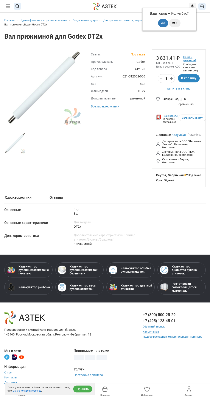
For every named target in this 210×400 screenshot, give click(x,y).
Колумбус (179, 135)
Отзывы (56, 198)
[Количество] (166, 78)
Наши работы (170, 116)
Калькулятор (151, 332)
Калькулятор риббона (28, 287)
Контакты (10, 378)
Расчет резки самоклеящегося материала (178, 288)
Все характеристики (105, 106)
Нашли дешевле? (189, 58)
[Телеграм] (6, 357)
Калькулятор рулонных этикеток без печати (78, 270)
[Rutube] (14, 357)
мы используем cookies (26, 390)
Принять (83, 389)
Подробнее (194, 135)
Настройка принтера (88, 375)
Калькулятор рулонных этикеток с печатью (28, 270)
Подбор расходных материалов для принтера (172, 337)
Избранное (147, 391)
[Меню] (8, 6)
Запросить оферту (192, 118)
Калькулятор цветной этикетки (130, 287)
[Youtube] (21, 357)
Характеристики (18, 198)
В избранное (167, 99)
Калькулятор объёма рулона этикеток (130, 270)
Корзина (105, 391)
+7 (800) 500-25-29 (159, 315)
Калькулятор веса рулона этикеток (77, 287)
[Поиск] (17, 6)
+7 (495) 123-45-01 (159, 321)
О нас (8, 373)
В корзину (188, 78)
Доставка (10, 382)
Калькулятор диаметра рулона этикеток (178, 270)
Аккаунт (189, 391)
